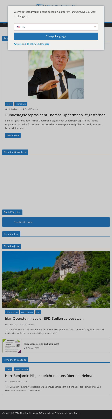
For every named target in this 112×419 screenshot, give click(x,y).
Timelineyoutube (21, 369)
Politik (9, 104)
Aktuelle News (12, 312)
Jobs (38, 312)
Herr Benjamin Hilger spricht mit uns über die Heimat (49, 375)
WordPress (74, 413)
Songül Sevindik (31, 109)
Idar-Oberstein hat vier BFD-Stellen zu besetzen (44, 318)
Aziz (25, 381)
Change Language (56, 36)
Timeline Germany (23, 222)
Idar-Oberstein (27, 312)
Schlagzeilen (21, 104)
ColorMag (59, 413)
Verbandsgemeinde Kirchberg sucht (41, 343)
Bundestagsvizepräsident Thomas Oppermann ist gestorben (55, 114)
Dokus (8, 369)
